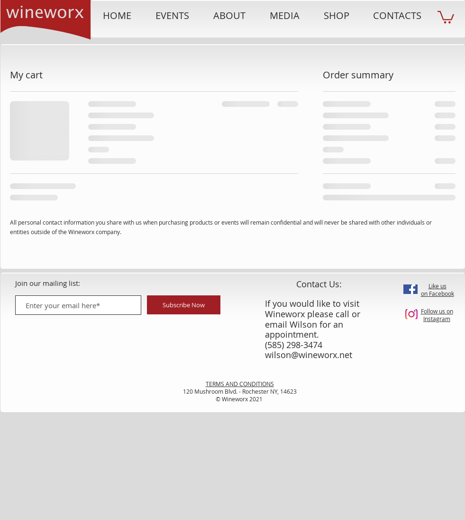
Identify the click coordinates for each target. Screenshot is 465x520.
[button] (446, 16)
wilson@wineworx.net (308, 354)
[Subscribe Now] (183, 304)
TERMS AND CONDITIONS (240, 384)
